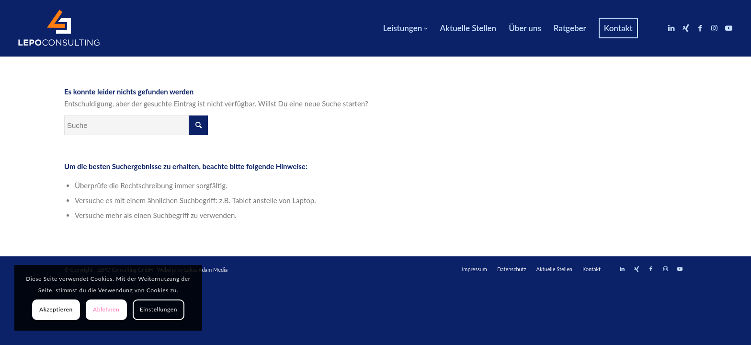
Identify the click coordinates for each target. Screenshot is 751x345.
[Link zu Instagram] (714, 28)
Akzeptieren (56, 309)
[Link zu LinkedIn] (671, 28)
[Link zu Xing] (686, 28)
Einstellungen (158, 309)
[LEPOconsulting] (59, 28)
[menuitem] (405, 28)
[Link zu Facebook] (700, 28)
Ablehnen (106, 309)
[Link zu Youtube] (729, 28)
